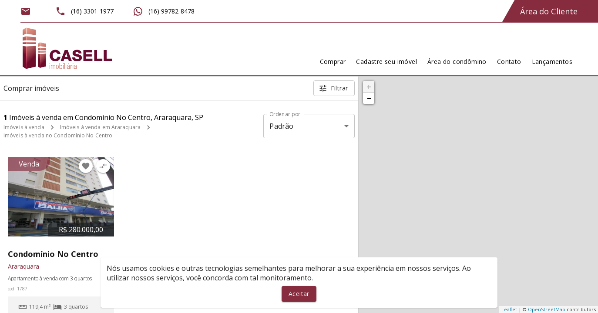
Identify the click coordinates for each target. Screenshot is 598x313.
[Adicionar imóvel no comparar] (103, 166)
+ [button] (368, 86)
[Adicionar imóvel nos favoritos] (86, 166)
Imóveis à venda (23, 127)
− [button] (369, 98)
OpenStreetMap (546, 309)
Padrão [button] (281, 126)
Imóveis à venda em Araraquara (100, 127)
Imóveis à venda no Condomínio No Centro (57, 135)
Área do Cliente (549, 11)
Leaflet (509, 309)
